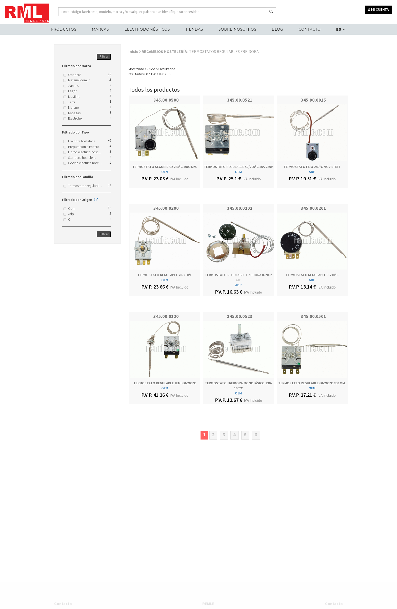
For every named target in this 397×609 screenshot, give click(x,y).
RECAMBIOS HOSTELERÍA (165, 51)
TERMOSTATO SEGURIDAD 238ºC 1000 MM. (164, 166)
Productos (63, 29)
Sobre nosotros (237, 29)
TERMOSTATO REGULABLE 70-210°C (164, 275)
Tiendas (194, 29)
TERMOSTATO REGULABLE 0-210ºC (312, 275)
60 (146, 74)
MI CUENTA (378, 9)
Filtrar (104, 56)
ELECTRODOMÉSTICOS (147, 29)
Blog (277, 29)
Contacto (310, 29)
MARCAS (100, 29)
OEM (164, 171)
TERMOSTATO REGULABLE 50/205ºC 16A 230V (238, 166)
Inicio (134, 51)
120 (153, 74)
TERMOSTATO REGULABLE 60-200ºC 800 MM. (312, 383)
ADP (312, 171)
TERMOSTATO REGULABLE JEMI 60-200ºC (164, 383)
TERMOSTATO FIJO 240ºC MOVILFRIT (312, 166)
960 (169, 74)
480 (161, 74)
